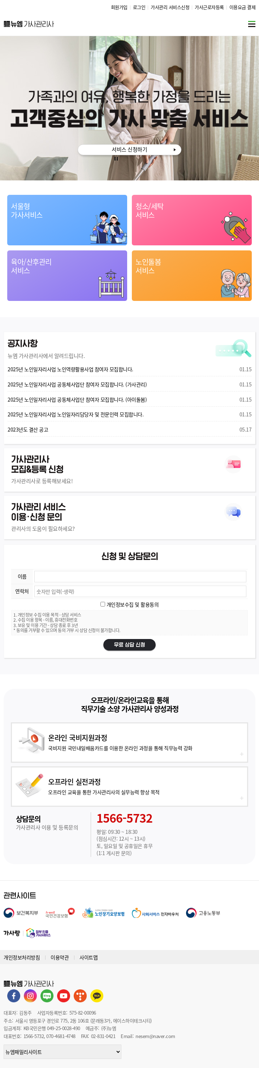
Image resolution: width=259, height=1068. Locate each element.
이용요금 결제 (242, 7)
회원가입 (119, 7)
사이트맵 (88, 957)
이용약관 (60, 957)
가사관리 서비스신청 (170, 7)
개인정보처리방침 (22, 957)
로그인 (139, 7)
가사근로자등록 (209, 7)
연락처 (22, 591)
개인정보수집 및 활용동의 (132, 604)
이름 (22, 576)
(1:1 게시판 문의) (113, 853)
